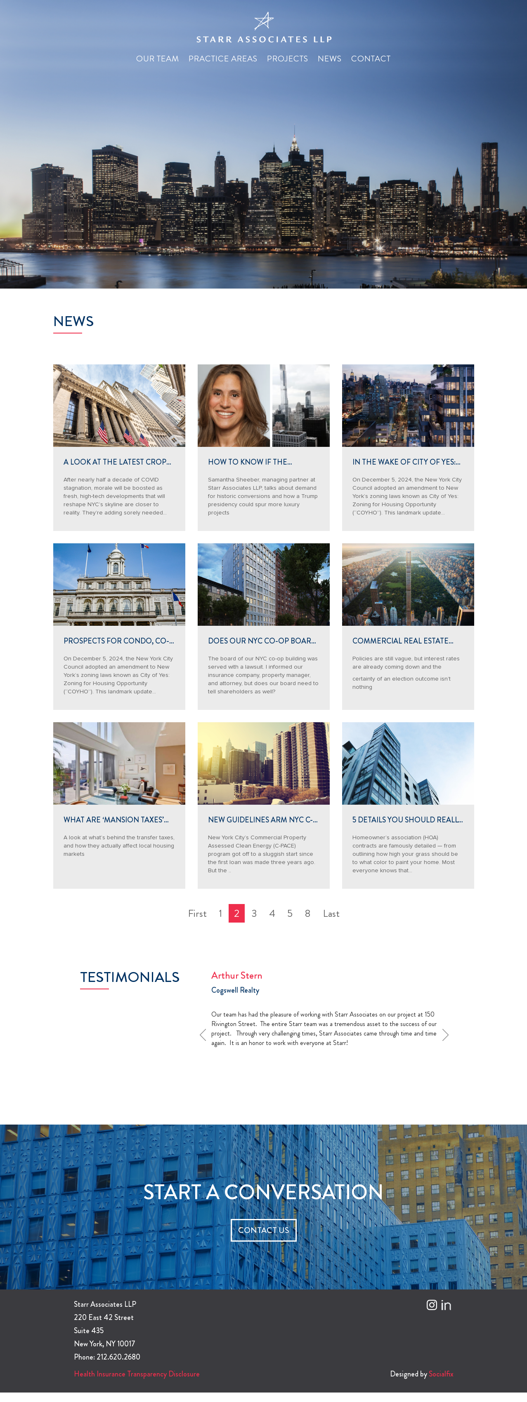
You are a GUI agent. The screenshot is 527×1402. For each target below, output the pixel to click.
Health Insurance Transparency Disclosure (137, 1374)
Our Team (157, 59)
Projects (287, 59)
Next (448, 1034)
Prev (205, 1034)
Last (331, 913)
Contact (371, 59)
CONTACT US (263, 1230)
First (197, 913)
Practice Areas (223, 59)
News (330, 59)
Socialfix (441, 1374)
